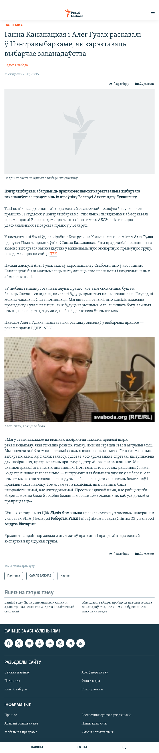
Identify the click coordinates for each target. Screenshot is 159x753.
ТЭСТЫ (81, 747)
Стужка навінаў (17, 672)
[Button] (119, 84)
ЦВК (53, 254)
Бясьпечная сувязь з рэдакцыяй (106, 715)
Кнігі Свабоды (15, 689)
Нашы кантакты (94, 723)
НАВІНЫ (37, 747)
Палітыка (13, 25)
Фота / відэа (90, 681)
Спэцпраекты (92, 689)
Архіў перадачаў (94, 672)
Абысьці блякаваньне (21, 723)
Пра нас (10, 715)
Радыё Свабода (16, 65)
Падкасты (12, 681)
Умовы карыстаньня (97, 732)
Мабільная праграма (20, 732)
